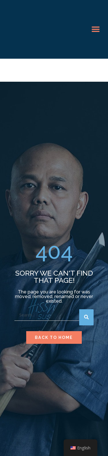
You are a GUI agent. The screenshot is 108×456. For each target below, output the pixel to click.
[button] (95, 29)
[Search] (86, 317)
